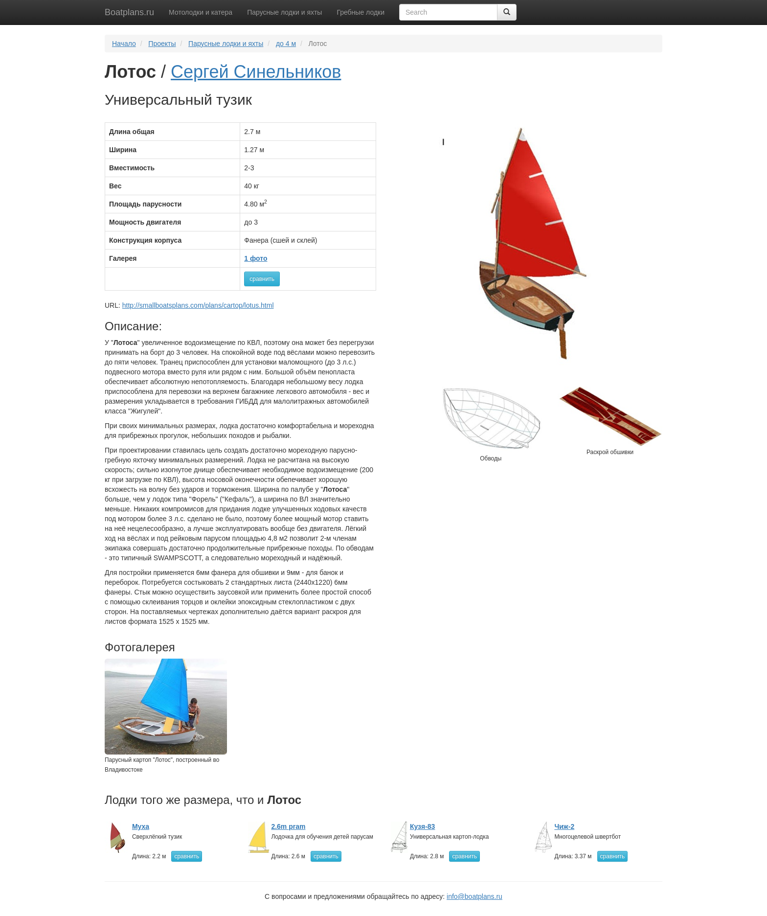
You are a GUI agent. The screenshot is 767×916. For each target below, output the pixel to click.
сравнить (261, 278)
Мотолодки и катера (200, 12)
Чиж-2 (564, 826)
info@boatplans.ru (474, 896)
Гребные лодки (360, 12)
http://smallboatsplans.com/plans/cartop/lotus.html (198, 305)
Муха (140, 826)
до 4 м (286, 43)
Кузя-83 (422, 826)
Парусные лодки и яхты (284, 12)
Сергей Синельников (256, 72)
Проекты (162, 43)
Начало (124, 43)
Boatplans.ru (129, 12)
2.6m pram (288, 826)
